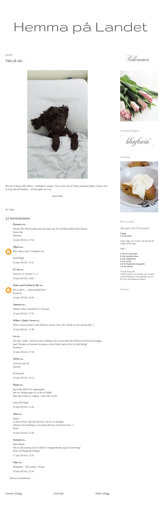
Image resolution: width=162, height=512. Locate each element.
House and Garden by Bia (26, 285)
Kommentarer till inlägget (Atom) (65, 502)
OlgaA (16, 247)
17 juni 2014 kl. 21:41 (23, 455)
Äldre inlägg (102, 493)
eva (14, 336)
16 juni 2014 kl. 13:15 (23, 262)
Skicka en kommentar (20, 478)
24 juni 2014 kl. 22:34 (23, 471)
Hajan (16, 384)
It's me (16, 269)
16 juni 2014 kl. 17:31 (23, 313)
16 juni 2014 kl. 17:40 (23, 329)
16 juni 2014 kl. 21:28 (23, 433)
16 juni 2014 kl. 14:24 (23, 297)
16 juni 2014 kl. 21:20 (23, 407)
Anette (16, 359)
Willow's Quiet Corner (24, 320)
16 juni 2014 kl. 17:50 (23, 352)
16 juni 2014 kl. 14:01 (23, 278)
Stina (15, 414)
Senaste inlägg (13, 493)
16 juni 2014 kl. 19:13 (23, 378)
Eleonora (17, 224)
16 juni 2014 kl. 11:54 (23, 240)
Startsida (58, 493)
